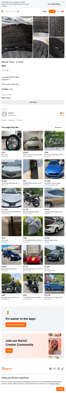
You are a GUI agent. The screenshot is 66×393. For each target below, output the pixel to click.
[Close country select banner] (63, 2)
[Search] (18, 11)
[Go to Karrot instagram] (54, 368)
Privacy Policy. (55, 384)
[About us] (58, 11)
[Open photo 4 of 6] (41, 47)
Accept (60, 389)
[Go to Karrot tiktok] (62, 368)
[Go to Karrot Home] (7, 368)
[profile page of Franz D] (4, 114)
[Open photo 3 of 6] (57, 26)
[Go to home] (2, 11)
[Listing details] (33, 91)
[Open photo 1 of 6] (17, 37)
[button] (59, 127)
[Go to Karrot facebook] (50, 368)
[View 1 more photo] (57, 47)
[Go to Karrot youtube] (58, 368)
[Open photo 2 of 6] (41, 26)
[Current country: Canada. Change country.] (62, 11)
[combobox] (10, 11)
